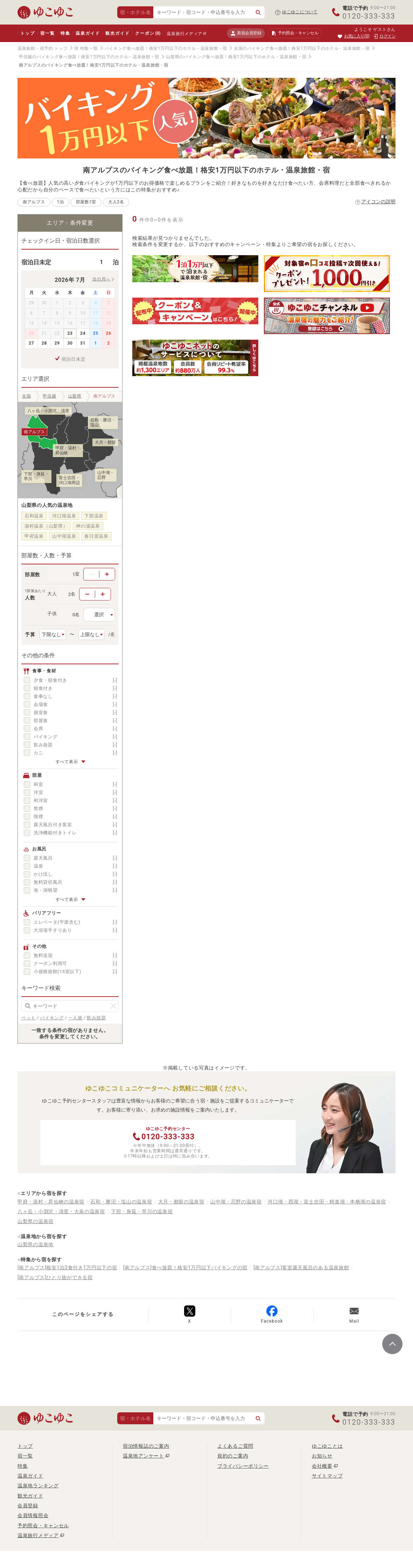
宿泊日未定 (74, 359)
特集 (65, 33)
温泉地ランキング (38, 1485)
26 (108, 333)
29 (57, 343)
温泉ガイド (88, 33)
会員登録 (28, 1505)
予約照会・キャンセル (43, 1525)
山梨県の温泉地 (36, 1244)
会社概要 (322, 1466)
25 (95, 333)
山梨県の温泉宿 (36, 1221)
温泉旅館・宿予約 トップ (43, 48)
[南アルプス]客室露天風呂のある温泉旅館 (301, 1267)
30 (69, 343)
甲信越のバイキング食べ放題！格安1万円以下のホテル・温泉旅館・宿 (89, 56)
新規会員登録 (246, 33)
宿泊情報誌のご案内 (146, 1446)
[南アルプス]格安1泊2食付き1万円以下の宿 (67, 1267)
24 (82, 333)
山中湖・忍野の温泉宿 (236, 1201)
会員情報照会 (33, 1515)
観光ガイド (117, 33)
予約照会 (295, 33)
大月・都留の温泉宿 (181, 1201)
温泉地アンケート (143, 1456)
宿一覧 (47, 33)
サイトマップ (327, 1476)
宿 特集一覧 (86, 48)
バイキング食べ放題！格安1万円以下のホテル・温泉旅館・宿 (166, 48)
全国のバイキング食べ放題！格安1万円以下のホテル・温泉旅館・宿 (302, 48)
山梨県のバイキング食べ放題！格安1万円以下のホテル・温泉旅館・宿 (236, 56)
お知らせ (322, 1456)
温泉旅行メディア (184, 33)
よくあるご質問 (235, 1446)
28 (44, 343)
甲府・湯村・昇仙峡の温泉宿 (51, 1201)
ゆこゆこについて (300, 11)
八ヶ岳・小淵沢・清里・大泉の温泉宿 (61, 1211)
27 (31, 343)
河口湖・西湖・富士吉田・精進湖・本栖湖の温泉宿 (327, 1201)
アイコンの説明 (378, 201)
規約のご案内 (232, 1456)
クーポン (147, 33)
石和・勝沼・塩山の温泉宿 (121, 1201)
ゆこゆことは (327, 1446)
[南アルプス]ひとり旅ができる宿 (55, 1277)
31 (82, 343)
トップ (27, 33)
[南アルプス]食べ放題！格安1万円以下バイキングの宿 (185, 1267)
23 (69, 333)
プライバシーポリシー (243, 1466)
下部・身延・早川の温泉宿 (142, 1211)
